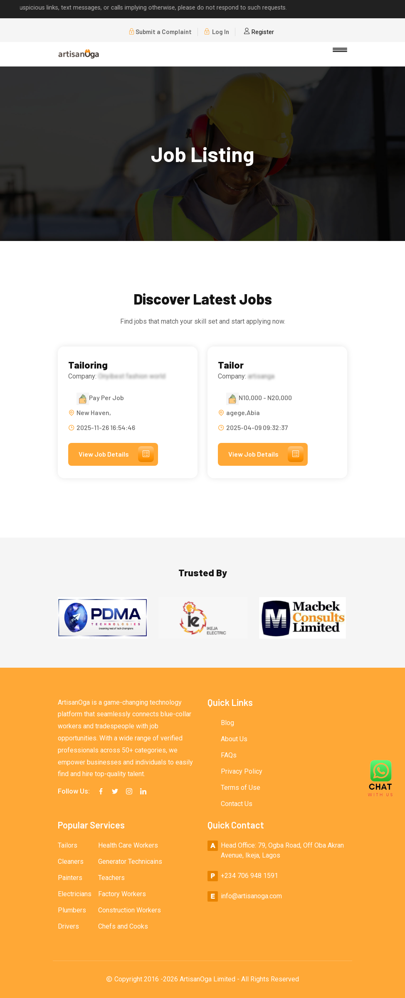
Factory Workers (122, 894)
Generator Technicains (130, 861)
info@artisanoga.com (251, 896)
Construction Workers (129, 910)
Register (259, 32)
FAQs (229, 755)
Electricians (74, 894)
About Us (234, 739)
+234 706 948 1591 (249, 876)
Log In (216, 32)
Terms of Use (240, 788)
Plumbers (72, 910)
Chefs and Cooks (123, 926)
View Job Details (116, 454)
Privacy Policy (241, 771)
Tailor (231, 365)
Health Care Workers (128, 845)
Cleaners (71, 861)
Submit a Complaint (160, 32)
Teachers (111, 878)
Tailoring (88, 365)
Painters (70, 878)
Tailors (67, 845)
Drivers (68, 926)
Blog (227, 723)
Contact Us (236, 804)
